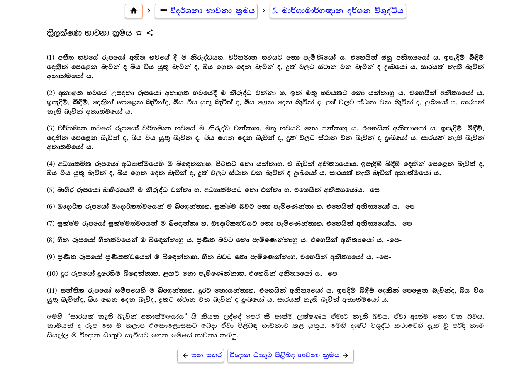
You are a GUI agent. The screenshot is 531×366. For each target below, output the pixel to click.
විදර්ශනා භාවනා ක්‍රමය (206, 10)
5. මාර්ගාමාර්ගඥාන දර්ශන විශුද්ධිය (338, 10)
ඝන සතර (201, 355)
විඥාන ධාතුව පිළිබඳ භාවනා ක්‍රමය (290, 355)
